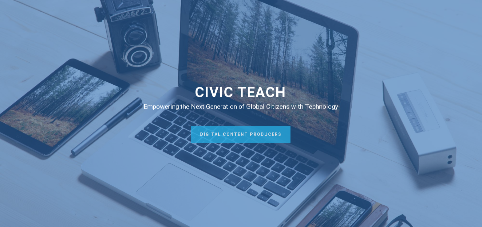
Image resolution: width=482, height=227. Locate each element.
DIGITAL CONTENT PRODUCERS (241, 136)
